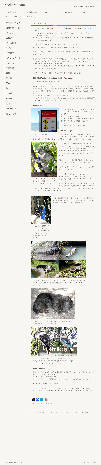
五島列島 (10, 68)
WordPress (90, 463)
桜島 (8, 88)
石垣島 (9, 99)
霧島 (8, 73)
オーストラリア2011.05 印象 (77, 413)
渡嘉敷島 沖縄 (13, 28)
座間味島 (10, 53)
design (50, 12)
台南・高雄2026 (13, 114)
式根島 (9, 38)
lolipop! (95, 463)
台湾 (8, 104)
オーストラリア (52, 404)
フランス (10, 33)
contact (85, 12)
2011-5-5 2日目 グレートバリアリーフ (46, 413)
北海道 (9, 93)
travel (67, 12)
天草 (8, 83)
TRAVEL (45, 404)
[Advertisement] (63, 433)
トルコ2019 (11, 63)
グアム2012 (11, 43)
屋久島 (9, 78)
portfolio (31, 12)
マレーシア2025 (13, 109)
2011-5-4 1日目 (40, 24)
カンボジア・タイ (14, 58)
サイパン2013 (12, 48)
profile (12, 12)
